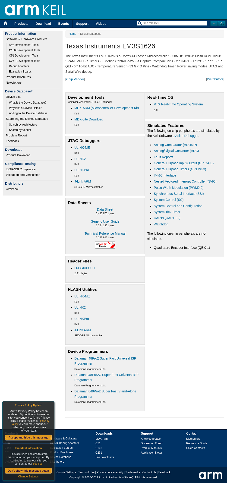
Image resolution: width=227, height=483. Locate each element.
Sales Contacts (195, 448)
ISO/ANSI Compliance (21, 169)
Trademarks (132, 472)
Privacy (101, 472)
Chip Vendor (75, 79)
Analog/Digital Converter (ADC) (176, 151)
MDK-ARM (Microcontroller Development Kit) (106, 108)
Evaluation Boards (20, 71)
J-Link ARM (82, 181)
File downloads (104, 457)
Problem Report (16, 135)
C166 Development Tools (24, 50)
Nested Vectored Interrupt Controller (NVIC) (185, 181)
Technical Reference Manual (105, 233)
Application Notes (151, 452)
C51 (98, 443)
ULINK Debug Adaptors (64, 443)
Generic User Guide (105, 221)
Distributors (215, 79)
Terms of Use (86, 472)
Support (82, 23)
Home (72, 33)
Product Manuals (151, 448)
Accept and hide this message (28, 437)
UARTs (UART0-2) (167, 218)
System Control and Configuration (178, 206)
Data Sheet (105, 209)
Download (43, 23)
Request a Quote (196, 443)
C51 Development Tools (23, 55)
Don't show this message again (28, 470)
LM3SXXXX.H (84, 268)
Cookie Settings (66, 472)
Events (63, 23)
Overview (12, 189)
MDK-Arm (101, 438)
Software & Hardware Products (26, 39)
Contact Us (149, 472)
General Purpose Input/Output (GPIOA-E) (184, 163)
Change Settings (28, 476)
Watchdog (161, 224)
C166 (98, 448)
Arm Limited (106, 477)
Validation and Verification (23, 175)
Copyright (75, 477)
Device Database (60, 457)
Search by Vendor (20, 130)
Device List (13, 96)
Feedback (12, 141)
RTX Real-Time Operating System (178, 104)
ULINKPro (81, 170)
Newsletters (14, 82)
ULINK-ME (82, 147)
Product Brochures (18, 77)
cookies (38, 463)
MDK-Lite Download (88, 119)
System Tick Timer (167, 212)
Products (21, 23)
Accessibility (115, 472)
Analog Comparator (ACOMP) (175, 145)
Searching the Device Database (27, 118)
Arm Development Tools (23, 45)
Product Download (18, 155)
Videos (101, 23)
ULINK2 (80, 159)
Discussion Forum (152, 443)
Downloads (104, 433)
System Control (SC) (168, 200)
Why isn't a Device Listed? (25, 108)
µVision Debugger (186, 136)
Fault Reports (163, 157)
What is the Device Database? (27, 102)
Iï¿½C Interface (165, 175)
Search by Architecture (23, 124)
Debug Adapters (19, 66)
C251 (98, 452)
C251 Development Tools (24, 61)
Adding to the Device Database (28, 113)
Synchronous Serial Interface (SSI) (179, 194)
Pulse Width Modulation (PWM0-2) (179, 187)
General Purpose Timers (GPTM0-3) (180, 169)
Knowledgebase (151, 438)
